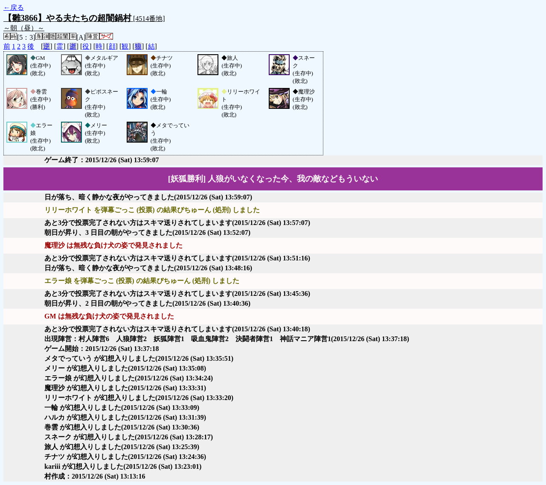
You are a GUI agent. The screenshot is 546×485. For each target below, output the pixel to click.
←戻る (13, 7)
